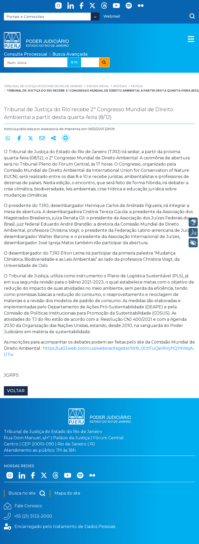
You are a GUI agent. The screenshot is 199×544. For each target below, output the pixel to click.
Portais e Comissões (25, 16)
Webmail (111, 16)
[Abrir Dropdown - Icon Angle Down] (95, 16)
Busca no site (27, 493)
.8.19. (74, 62)
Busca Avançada (70, 54)
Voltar (16, 390)
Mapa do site (67, 493)
